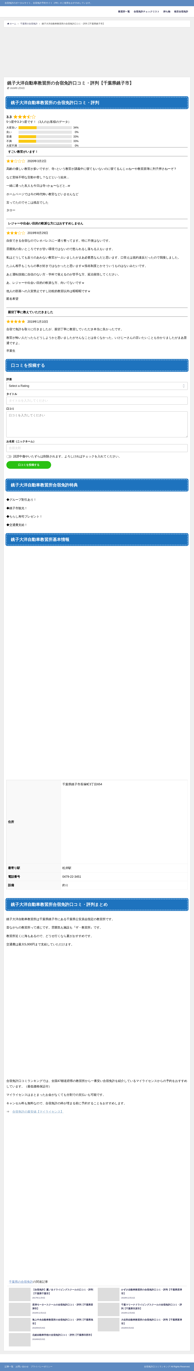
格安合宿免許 (181, 11)
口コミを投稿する (28, 465)
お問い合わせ (22, 1366)
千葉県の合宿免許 (21, 1281)
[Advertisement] (97, 52)
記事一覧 (9, 1366)
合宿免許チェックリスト (146, 11)
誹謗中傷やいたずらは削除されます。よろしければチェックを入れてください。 (67, 456)
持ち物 (166, 11)
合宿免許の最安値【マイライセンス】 (37, 1111)
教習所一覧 (124, 11)
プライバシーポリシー (41, 1366)
